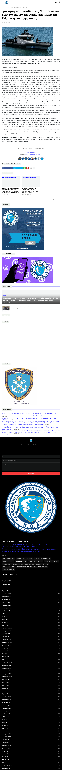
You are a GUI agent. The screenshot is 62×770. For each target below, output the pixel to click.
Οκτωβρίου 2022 (31, 708)
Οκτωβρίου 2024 (31, 639)
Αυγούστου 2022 (31, 714)
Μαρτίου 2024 (31, 659)
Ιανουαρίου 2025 (31, 631)
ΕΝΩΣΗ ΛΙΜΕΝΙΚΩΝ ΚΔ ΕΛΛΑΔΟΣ (23, 564)
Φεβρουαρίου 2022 (31, 731)
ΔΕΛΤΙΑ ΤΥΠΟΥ (8, 561)
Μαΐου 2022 (31, 722)
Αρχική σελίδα (5, 7)
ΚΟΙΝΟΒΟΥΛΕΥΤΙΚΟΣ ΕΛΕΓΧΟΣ (19, 7)
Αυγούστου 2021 (31, 748)
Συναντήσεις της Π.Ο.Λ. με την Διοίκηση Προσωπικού (26, 307)
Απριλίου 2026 (31, 588)
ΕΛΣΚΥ (55, 561)
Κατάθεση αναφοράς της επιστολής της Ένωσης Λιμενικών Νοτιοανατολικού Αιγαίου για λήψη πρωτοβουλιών (30, 191)
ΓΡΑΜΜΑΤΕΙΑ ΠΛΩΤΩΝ (42, 558)
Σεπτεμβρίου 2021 (31, 745)
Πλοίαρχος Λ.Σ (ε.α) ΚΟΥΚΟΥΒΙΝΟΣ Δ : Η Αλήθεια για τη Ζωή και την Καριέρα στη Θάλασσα (26, 544)
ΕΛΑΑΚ (31, 561)
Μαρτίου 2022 (31, 728)
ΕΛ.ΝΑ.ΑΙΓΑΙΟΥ (21, 561)
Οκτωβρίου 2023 (31, 674)
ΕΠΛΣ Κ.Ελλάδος (42, 564)
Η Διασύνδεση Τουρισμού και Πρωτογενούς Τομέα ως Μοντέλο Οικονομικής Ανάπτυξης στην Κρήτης (29, 549)
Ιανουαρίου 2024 (31, 665)
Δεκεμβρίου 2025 (31, 599)
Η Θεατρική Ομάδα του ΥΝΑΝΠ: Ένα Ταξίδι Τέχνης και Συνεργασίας (20, 546)
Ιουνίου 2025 (31, 616)
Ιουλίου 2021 (31, 751)
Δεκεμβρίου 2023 (31, 668)
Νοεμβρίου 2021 (31, 739)
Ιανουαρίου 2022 (31, 734)
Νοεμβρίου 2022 (31, 705)
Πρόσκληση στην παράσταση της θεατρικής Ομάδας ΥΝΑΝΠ (18, 548)
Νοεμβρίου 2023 (31, 671)
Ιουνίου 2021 (31, 754)
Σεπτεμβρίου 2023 (31, 676)
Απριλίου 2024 (31, 656)
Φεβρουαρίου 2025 (31, 628)
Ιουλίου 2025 (31, 614)
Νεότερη (5, 200)
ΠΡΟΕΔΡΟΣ (42, 567)
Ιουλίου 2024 (31, 648)
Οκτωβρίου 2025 (31, 605)
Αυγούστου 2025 (31, 611)
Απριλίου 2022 (31, 725)
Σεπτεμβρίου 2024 (31, 642)
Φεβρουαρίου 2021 (31, 765)
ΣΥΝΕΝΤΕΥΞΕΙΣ (8, 569)
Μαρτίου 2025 (31, 625)
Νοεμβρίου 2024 (31, 636)
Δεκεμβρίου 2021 (31, 737)
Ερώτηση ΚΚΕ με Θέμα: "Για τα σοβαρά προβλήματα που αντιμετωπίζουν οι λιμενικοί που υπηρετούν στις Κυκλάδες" (10, 190)
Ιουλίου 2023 (31, 682)
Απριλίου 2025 (31, 622)
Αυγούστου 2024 (31, 645)
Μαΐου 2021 (31, 757)
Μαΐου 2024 (31, 654)
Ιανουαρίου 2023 (31, 699)
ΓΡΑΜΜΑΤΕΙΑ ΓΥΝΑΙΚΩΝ (25, 558)
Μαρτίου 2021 (31, 762)
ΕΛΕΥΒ (39, 561)
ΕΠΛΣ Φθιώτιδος (8, 567)
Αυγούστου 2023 (31, 679)
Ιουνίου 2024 (31, 651)
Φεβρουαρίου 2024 (31, 662)
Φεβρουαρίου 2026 (31, 594)
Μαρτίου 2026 (31, 591)
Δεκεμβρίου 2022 (31, 702)
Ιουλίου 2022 (31, 717)
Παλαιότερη (56, 200)
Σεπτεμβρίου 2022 (31, 711)
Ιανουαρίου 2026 (31, 596)
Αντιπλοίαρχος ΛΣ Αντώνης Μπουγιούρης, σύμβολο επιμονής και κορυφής (21, 551)
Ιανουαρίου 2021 (31, 768)
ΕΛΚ (47, 561)
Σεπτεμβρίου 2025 (31, 608)
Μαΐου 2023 (31, 688)
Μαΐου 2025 (31, 619)
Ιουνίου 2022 (31, 719)
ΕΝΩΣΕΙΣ (7, 564)
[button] (2, 2)
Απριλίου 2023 (31, 691)
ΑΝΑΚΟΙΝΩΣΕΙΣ (8, 558)
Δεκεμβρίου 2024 (31, 634)
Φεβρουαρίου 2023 (31, 697)
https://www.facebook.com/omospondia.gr (33, 154)
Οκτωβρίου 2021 (31, 742)
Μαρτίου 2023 (31, 694)
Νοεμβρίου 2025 (31, 602)
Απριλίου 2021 (31, 759)
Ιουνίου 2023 (31, 685)
